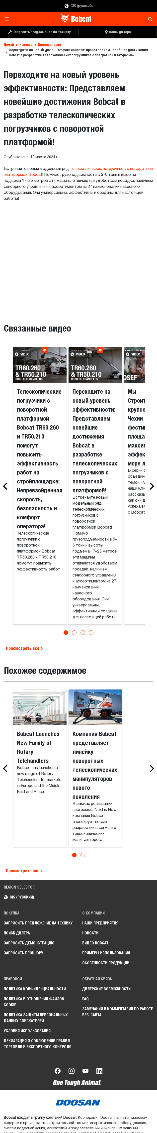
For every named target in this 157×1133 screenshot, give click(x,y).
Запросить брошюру (23, 953)
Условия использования (27, 1030)
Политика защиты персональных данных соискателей (36, 1018)
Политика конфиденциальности (35, 989)
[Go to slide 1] (66, 632)
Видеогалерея (49, 45)
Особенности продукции (105, 963)
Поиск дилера (17, 933)
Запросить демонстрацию (29, 943)
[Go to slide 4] (91, 632)
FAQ (85, 999)
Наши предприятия (100, 923)
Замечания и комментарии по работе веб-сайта (117, 1012)
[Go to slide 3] (82, 632)
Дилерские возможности (106, 989)
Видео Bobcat (95, 943)
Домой (9, 45)
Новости (26, 45)
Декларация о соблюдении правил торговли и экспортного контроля (37, 1043)
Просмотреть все (24, 648)
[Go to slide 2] (74, 632)
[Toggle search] (148, 19)
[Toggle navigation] (8, 19)
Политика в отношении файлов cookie (34, 1002)
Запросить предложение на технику (38, 923)
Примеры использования (106, 953)
